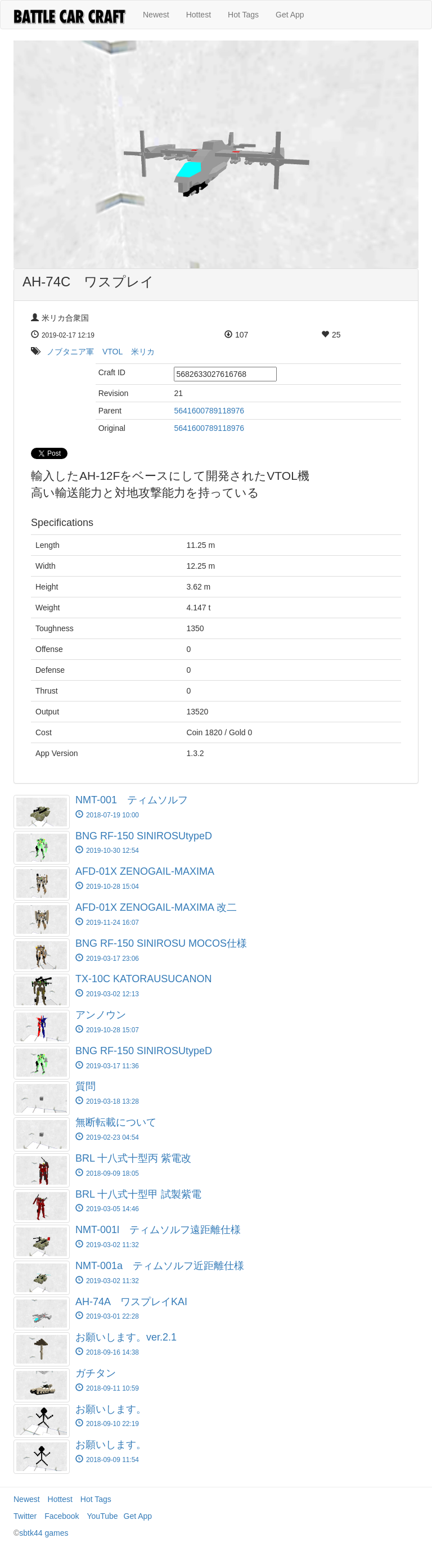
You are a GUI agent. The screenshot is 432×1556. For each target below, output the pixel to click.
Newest (156, 14)
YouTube (102, 1516)
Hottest (198, 14)
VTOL (112, 351)
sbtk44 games (43, 1532)
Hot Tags (243, 14)
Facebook (61, 1516)
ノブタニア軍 (70, 351)
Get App (290, 14)
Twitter (25, 1516)
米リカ (143, 351)
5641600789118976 (209, 410)
